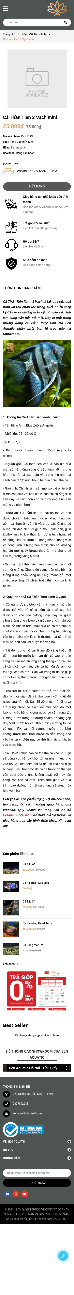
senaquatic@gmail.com (27, 1107)
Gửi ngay (38, 1177)
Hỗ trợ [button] (37, 1144)
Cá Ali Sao (29, 864)
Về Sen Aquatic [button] (37, 1135)
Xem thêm (11, 958)
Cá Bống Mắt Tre (33, 938)
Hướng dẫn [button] (37, 1152)
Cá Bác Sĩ (28, 901)
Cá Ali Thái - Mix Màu (36, 882)
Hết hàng (37, 186)
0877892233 (20, 1097)
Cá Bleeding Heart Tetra (37, 920)
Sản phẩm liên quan (18, 854)
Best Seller (15, 1019)
